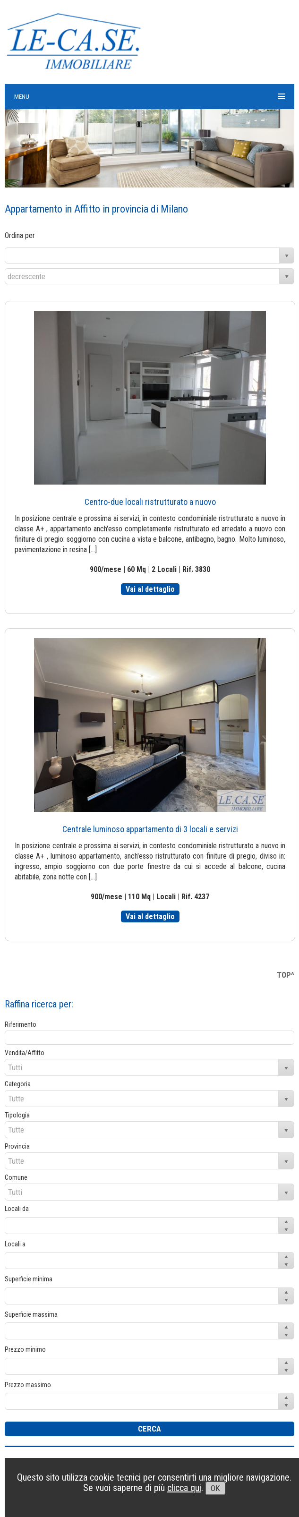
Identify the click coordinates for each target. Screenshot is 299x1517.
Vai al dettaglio (150, 589)
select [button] (286, 256)
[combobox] (142, 255)
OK (215, 1488)
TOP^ (285, 975)
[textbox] (149, 1037)
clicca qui (184, 1487)
